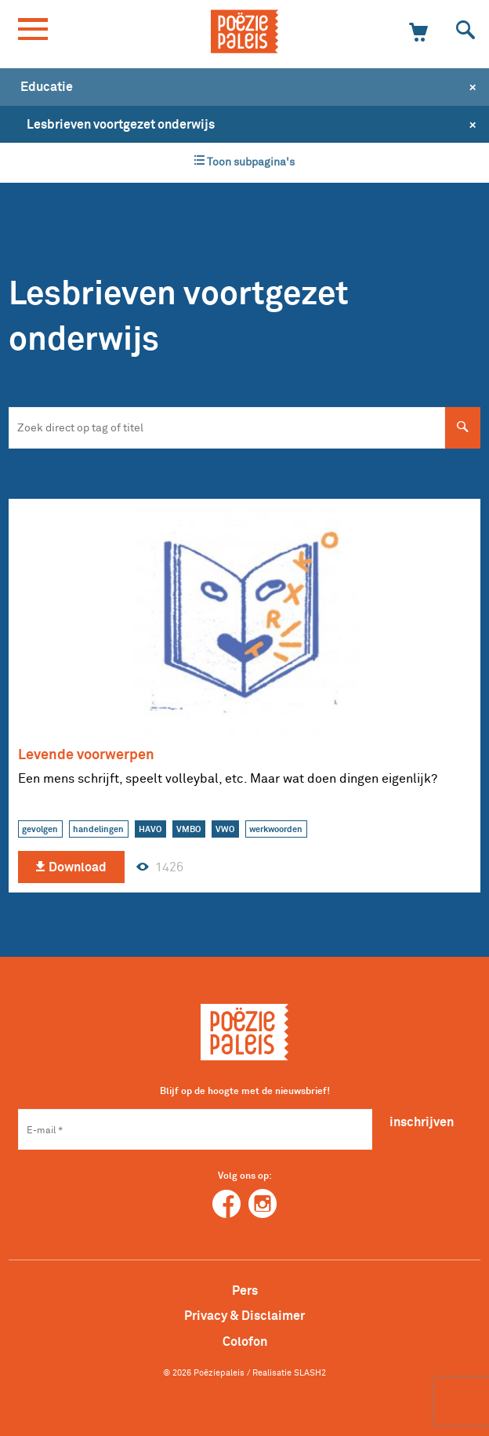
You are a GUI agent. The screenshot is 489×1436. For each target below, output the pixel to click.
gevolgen (40, 829)
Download (71, 867)
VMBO (188, 829)
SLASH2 (310, 1372)
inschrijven (421, 1121)
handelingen (98, 829)
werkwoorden (275, 829)
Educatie (46, 86)
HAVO (150, 829)
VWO (225, 829)
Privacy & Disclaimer (244, 1315)
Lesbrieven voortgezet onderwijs (121, 124)
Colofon (245, 1341)
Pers (245, 1290)
